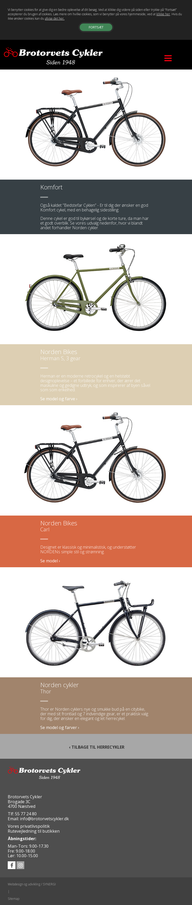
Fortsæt (96, 27)
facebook (11, 865)
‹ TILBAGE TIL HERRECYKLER (96, 747)
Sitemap (13, 898)
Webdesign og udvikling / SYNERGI (32, 884)
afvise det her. (55, 18)
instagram (20, 865)
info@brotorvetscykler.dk (44, 819)
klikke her (163, 14)
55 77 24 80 (26, 814)
